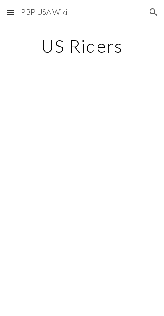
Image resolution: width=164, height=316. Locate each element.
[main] (82, 46)
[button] (10, 12)
